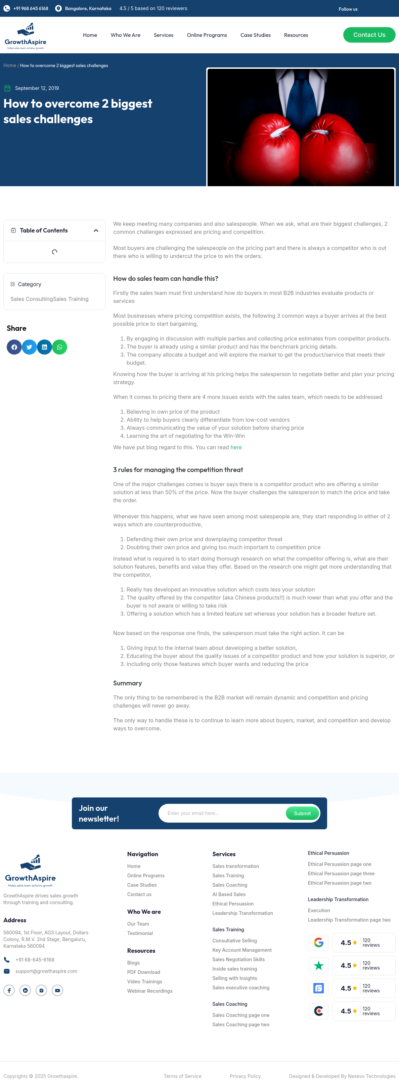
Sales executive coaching (240, 987)
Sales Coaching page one (240, 1015)
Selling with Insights (234, 978)
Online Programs (207, 35)
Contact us (139, 894)
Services (163, 35)
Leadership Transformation (242, 913)
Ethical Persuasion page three (341, 873)
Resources (296, 35)
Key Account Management (241, 950)
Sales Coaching (229, 885)
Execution (319, 910)
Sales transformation (235, 866)
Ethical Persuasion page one (339, 864)
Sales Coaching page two (240, 1024)
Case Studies (255, 35)
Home (90, 35)
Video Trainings (144, 981)
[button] (96, 230)
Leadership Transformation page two (349, 920)
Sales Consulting (31, 299)
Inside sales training (234, 969)
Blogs (133, 963)
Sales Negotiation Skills (238, 959)
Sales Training (71, 299)
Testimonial (140, 933)
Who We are (125, 35)
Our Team (138, 924)
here (236, 447)
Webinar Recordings (150, 991)
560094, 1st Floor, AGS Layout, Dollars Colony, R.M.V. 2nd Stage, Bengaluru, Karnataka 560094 (45, 939)
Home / (11, 65)
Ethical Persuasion (233, 903)
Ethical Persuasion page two (339, 883)
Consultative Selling (234, 940)
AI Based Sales (229, 894)
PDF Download (143, 972)
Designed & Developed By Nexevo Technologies (342, 1076)
